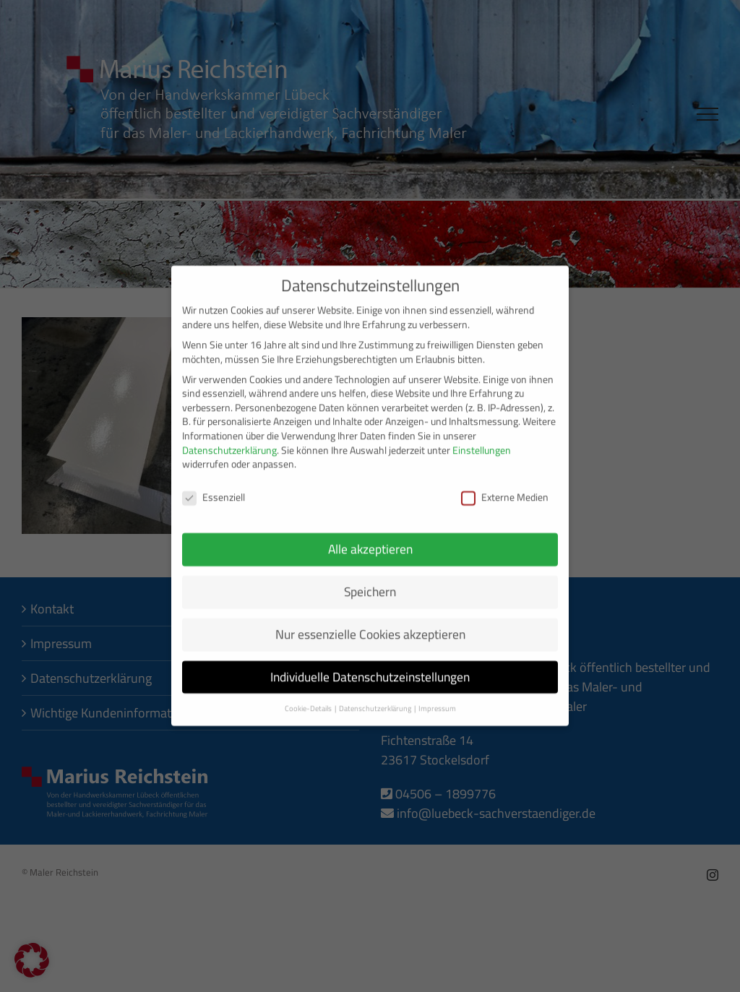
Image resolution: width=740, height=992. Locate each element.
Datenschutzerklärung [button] (376, 699)
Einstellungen (481, 441)
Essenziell (213, 489)
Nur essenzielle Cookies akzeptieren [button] (370, 625)
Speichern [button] (370, 583)
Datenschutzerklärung (229, 441)
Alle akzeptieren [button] (370, 540)
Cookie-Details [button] (309, 699)
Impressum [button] (437, 699)
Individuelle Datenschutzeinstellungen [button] (370, 668)
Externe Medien (504, 489)
